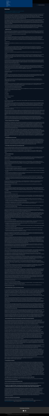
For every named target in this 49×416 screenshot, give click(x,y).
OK (30, 414)
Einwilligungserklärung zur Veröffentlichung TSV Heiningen (12, 12)
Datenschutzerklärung (37, 414)
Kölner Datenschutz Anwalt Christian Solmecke (27, 401)
